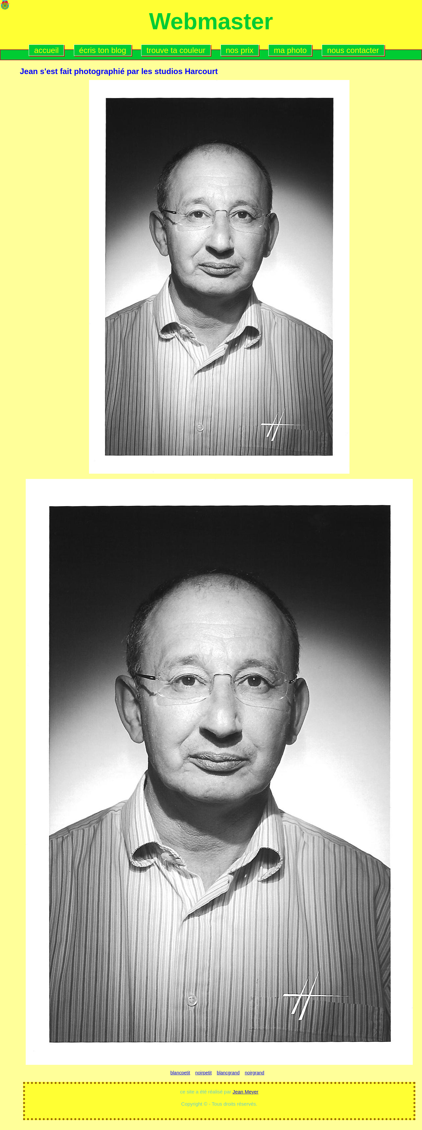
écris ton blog (102, 50)
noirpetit (203, 1072)
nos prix (240, 50)
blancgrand (228, 1072)
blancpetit (180, 1072)
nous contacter (353, 50)
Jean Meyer (245, 1091)
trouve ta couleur (175, 50)
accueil (46, 50)
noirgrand (254, 1072)
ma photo (290, 50)
